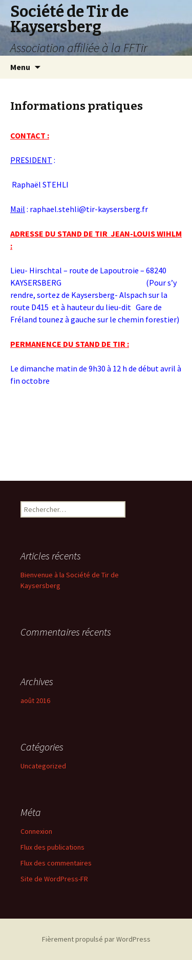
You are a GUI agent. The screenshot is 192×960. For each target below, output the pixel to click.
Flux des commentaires (56, 863)
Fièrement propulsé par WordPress (96, 939)
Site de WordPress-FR (54, 878)
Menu (20, 67)
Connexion (36, 831)
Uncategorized (43, 765)
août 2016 (35, 700)
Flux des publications (52, 847)
